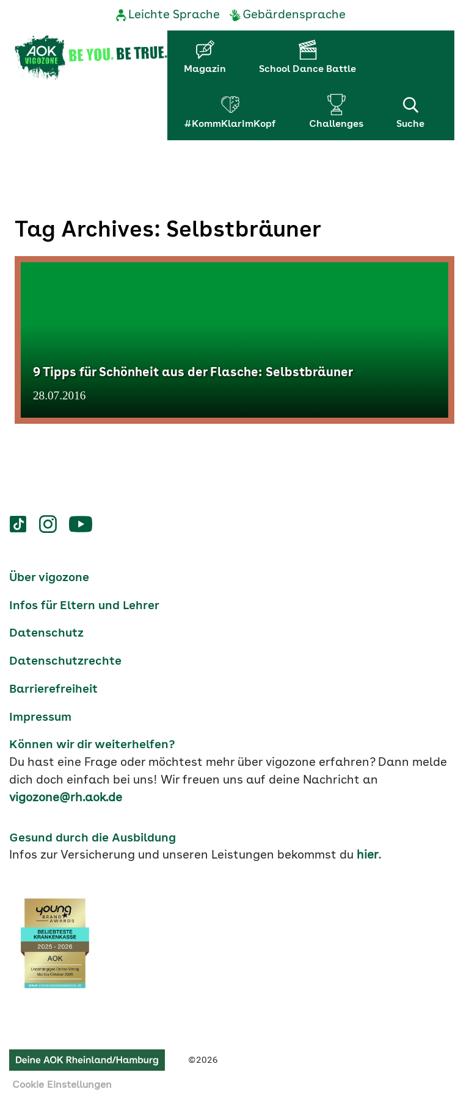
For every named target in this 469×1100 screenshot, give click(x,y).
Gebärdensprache (294, 15)
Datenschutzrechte (65, 661)
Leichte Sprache (174, 15)
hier (368, 855)
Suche (410, 111)
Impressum (40, 718)
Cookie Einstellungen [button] (62, 1085)
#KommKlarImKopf (230, 124)
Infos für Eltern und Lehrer (84, 606)
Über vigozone (49, 578)
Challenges (336, 124)
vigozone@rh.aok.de (65, 798)
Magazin (205, 69)
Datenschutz (46, 633)
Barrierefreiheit (53, 690)
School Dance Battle (307, 69)
